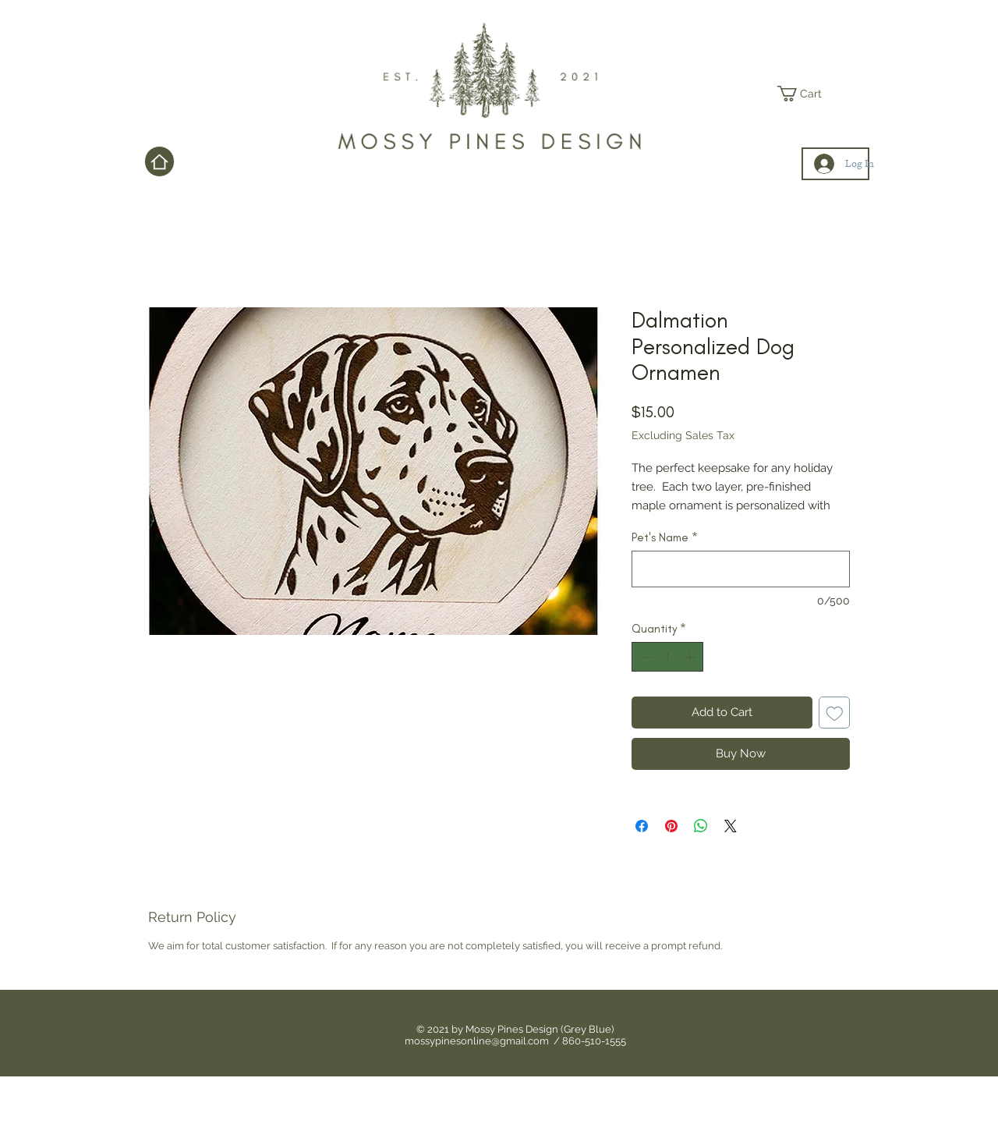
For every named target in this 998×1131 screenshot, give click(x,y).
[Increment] (691, 657)
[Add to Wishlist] (835, 713)
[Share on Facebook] (641, 826)
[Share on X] (730, 826)
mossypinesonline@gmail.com (477, 1041)
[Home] (159, 161)
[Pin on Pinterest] (671, 826)
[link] (807, 93)
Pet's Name (665, 537)
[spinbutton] (668, 657)
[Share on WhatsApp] (701, 826)
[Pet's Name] (740, 569)
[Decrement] (644, 657)
